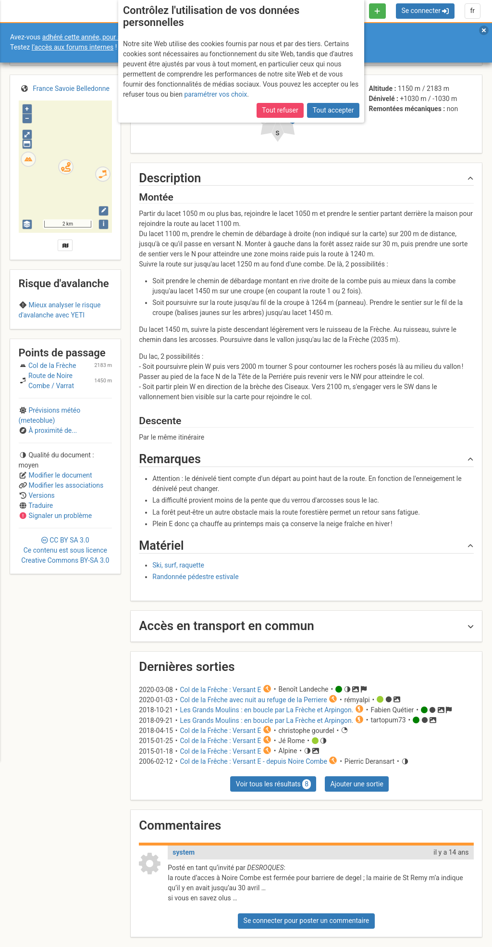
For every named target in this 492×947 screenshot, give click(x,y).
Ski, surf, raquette (178, 565)
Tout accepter (333, 110)
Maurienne (84, 334)
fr (472, 10)
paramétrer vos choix (215, 94)
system (183, 852)
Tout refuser (280, 110)
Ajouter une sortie (356, 784)
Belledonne (46, 334)
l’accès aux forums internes (73, 47)
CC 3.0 (65, 604)
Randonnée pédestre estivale (195, 577)
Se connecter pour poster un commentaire (306, 920)
